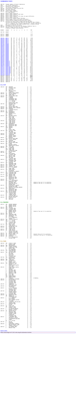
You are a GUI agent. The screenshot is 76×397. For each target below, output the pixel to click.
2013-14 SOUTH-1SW (5, 83)
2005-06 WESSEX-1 (5, 73)
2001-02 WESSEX (5, 69)
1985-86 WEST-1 (5, 50)
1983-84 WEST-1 (5, 47)
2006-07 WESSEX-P (5, 75)
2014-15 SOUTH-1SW (5, 84)
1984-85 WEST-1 (5, 48)
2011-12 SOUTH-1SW (5, 81)
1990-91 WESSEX (5, 55)
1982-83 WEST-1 (5, 46)
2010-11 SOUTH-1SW (5, 79)
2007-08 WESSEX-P (5, 76)
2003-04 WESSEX (5, 71)
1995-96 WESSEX (5, 61)
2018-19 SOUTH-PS (5, 89)
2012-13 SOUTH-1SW (5, 82)
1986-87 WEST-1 (5, 51)
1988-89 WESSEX (5, 53)
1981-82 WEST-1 (5, 45)
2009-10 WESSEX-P (5, 78)
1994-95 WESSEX (5, 60)
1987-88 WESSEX (5, 52)
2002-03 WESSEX (5, 70)
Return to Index (4, 394)
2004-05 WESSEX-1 (5, 72)
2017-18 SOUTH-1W (5, 88)
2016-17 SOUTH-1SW (5, 86)
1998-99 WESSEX (5, 65)
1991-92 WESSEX (5, 57)
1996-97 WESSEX (5, 63)
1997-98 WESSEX (5, 64)
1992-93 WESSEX (5, 58)
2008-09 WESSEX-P (5, 77)
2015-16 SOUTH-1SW (5, 85)
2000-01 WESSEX (5, 67)
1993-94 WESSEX (5, 59)
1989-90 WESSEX (5, 54)
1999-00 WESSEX (5, 66)
